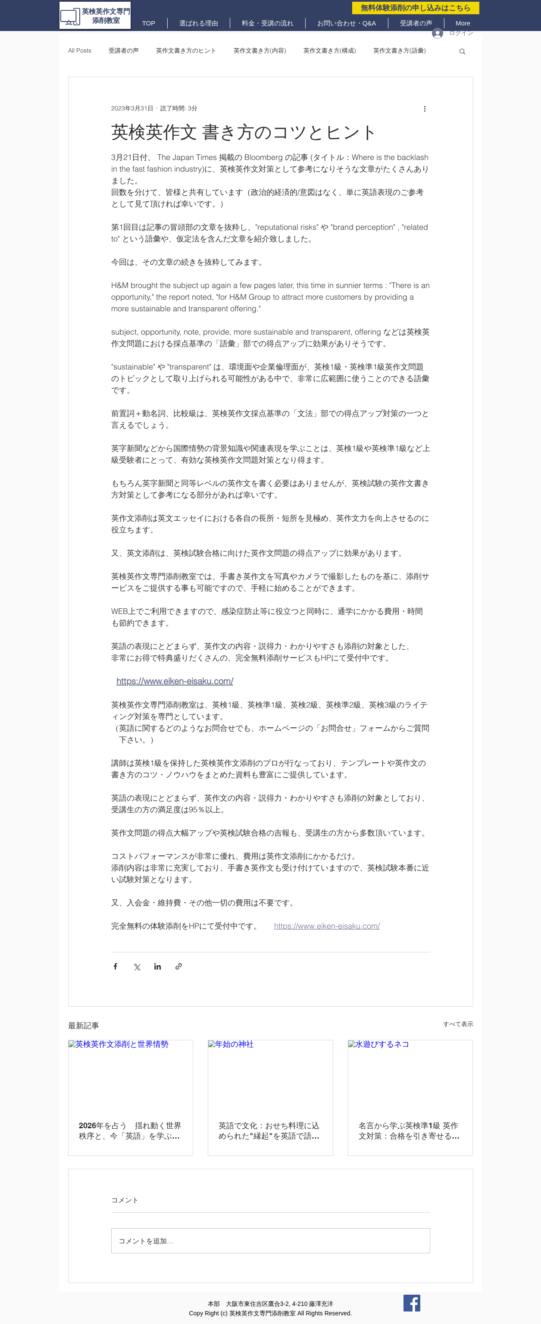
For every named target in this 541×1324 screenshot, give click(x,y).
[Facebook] (411, 1303)
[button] (462, 50)
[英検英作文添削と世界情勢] (131, 1075)
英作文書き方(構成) (329, 50)
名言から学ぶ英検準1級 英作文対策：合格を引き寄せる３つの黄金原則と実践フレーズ (409, 1131)
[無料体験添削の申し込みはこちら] (415, 8)
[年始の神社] (270, 1075)
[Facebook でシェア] (115, 966)
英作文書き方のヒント (186, 50)
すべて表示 (458, 1024)
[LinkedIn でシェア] (157, 966)
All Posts (79, 50)
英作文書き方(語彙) (399, 50)
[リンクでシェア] (179, 966)
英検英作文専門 (106, 11)
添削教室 (106, 20)
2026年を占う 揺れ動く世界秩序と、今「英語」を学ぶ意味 (130, 1131)
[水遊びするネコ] (410, 1075)
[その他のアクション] (425, 108)
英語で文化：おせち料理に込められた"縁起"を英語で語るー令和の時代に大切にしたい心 (269, 1131)
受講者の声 (124, 50)
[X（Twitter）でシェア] (136, 966)
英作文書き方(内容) (260, 50)
